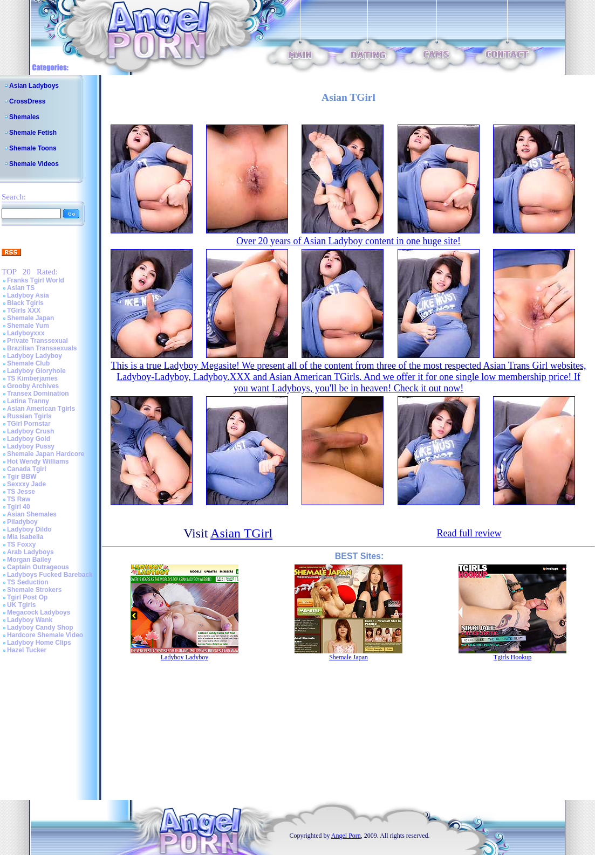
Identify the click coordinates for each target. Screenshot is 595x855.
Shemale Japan (30, 318)
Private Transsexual (37, 340)
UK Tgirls (21, 605)
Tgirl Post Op (27, 597)
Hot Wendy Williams (38, 461)
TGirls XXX (23, 310)
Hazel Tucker (26, 650)
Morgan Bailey (29, 559)
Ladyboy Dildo (29, 529)
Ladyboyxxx (25, 333)
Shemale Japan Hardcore (45, 454)
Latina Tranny (28, 401)
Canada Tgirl (26, 469)
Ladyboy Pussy (30, 446)
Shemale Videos (34, 164)
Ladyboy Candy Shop (40, 627)
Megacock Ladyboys (38, 612)
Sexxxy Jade (26, 484)
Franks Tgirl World (35, 280)
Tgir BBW (22, 476)
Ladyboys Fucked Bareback (50, 574)
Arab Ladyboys (30, 552)
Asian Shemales (32, 514)
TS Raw (18, 499)
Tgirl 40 (18, 507)
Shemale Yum (28, 325)
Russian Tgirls (29, 416)
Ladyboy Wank (29, 620)
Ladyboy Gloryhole (36, 371)
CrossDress (27, 101)
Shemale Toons (33, 148)
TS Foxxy (21, 544)
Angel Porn (346, 835)
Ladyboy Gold (28, 439)
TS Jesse (21, 491)
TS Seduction (28, 582)
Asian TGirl (241, 533)
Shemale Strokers (34, 590)
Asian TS (21, 288)
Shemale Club (28, 363)
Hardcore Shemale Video (45, 635)
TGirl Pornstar (29, 424)
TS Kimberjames (32, 378)
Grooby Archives (33, 386)
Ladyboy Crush (30, 431)
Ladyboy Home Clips (39, 642)
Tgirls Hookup (512, 657)
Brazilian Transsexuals (42, 348)
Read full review (468, 533)
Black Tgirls (25, 303)
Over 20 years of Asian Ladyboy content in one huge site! (348, 241)
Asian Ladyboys (34, 85)
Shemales (24, 117)
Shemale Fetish (33, 132)
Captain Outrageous (38, 567)
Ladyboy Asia (28, 295)
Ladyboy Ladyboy (34, 356)
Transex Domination (38, 393)
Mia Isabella (25, 537)
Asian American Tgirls (41, 408)
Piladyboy (22, 522)
